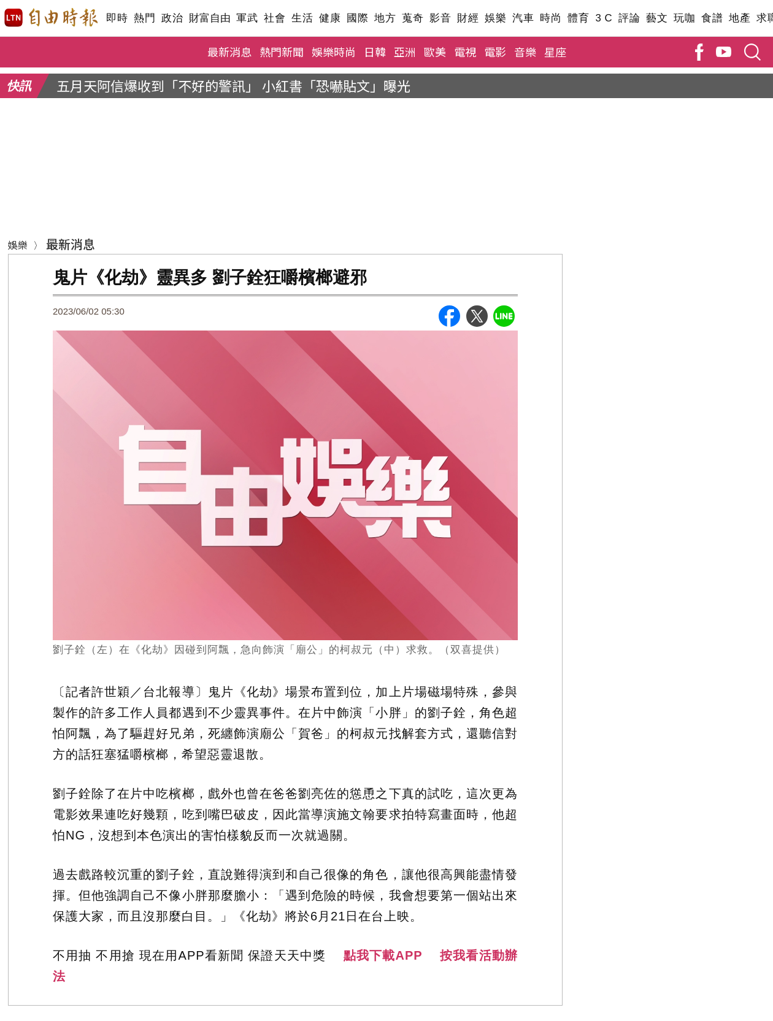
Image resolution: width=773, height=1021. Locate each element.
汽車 (523, 18)
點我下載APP (383, 955)
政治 (172, 18)
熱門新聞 (282, 51)
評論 (629, 18)
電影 (495, 51)
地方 (385, 18)
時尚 (550, 18)
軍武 (247, 18)
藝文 (656, 18)
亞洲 (405, 51)
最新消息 (229, 51)
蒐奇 (412, 18)
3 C (603, 18)
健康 (329, 18)
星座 (555, 51)
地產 (739, 18)
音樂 (525, 51)
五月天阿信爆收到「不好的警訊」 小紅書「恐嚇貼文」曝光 (233, 85)
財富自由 (209, 18)
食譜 (712, 18)
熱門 (144, 18)
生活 (302, 18)
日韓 (375, 51)
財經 (468, 18)
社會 (274, 18)
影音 (440, 18)
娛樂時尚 (334, 51)
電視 (465, 51)
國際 (357, 18)
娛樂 (495, 18)
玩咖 (684, 18)
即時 (117, 18)
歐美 (435, 51)
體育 (578, 18)
